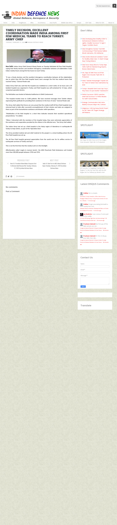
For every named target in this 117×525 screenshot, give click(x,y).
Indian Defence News (35, 42)
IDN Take (88, 23)
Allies (32, 23)
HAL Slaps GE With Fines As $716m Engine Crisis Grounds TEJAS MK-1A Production (93, 75)
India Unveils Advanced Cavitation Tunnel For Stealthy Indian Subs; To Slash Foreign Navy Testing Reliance (95, 59)
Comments (20, 176)
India (13, 23)
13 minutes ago (97, 210)
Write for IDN (100, 23)
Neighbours (22, 23)
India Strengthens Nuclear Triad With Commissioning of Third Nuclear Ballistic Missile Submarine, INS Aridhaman (94, 51)
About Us (111, 23)
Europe (79, 23)
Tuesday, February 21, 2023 (15, 42)
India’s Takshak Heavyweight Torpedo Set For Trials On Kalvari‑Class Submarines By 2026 (95, 83)
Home (5, 23)
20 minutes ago (101, 220)
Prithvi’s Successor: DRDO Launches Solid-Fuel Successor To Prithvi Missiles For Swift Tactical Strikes (94, 97)
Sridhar (85, 193)
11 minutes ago (91, 200)
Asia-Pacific (53, 23)
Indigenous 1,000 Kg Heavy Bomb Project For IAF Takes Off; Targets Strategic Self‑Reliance (95, 110)
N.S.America (41, 23)
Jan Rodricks (87, 214)
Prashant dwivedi (89, 224)
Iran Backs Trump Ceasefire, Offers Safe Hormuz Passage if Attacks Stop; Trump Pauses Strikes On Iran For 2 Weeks (94, 198)
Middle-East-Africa (66, 23)
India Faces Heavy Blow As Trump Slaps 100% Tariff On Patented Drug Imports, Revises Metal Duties (94, 67)
